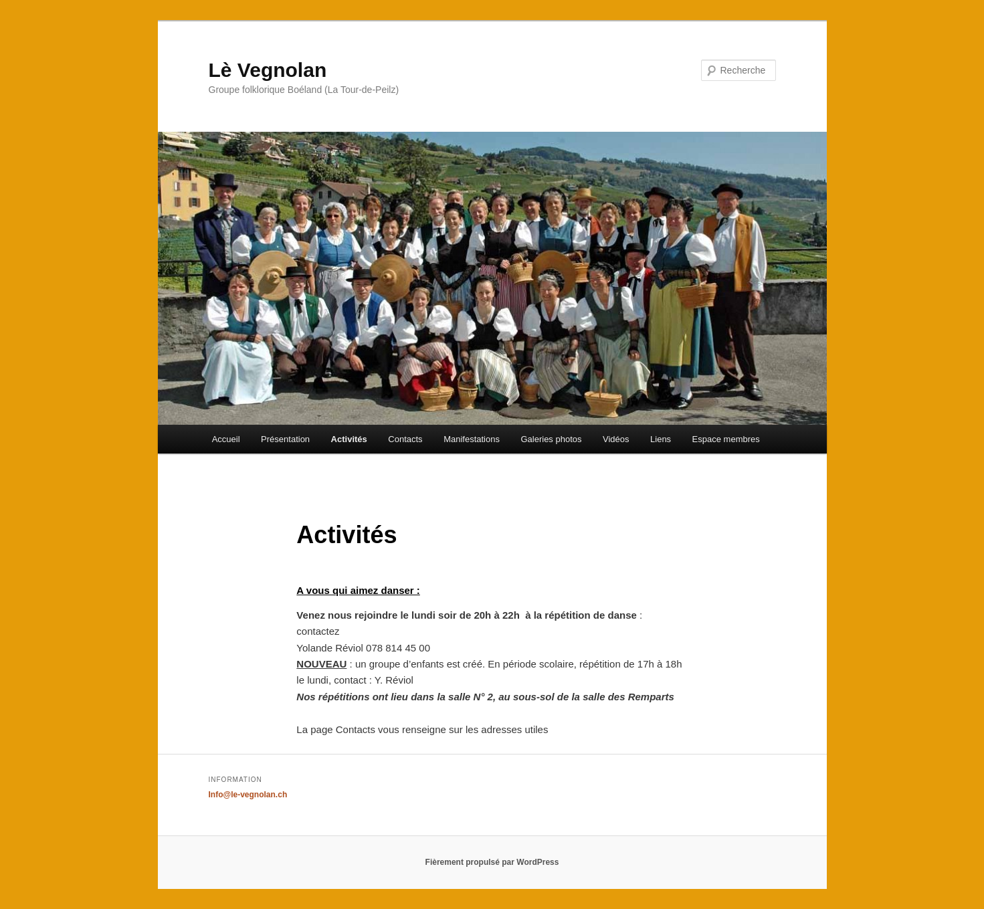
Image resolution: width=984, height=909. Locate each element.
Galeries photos (550, 439)
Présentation (285, 439)
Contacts (405, 439)
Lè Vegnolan (268, 70)
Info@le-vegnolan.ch (248, 794)
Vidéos (616, 439)
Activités (349, 439)
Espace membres (726, 439)
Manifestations (472, 439)
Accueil (226, 439)
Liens (660, 439)
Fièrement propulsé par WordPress (492, 862)
